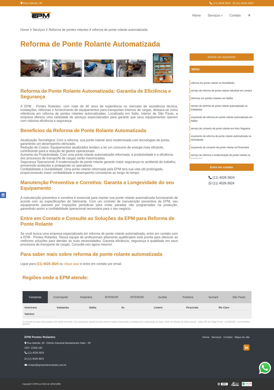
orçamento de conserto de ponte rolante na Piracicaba (220, 147)
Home (196, 15)
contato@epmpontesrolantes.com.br (46, 365)
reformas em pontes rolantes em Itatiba (212, 98)
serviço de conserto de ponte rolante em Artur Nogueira (220, 128)
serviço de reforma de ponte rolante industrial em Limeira (221, 90)
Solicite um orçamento (222, 57)
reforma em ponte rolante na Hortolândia (212, 83)
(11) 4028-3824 (220, 3)
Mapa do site (242, 337)
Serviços (214, 15)
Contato (235, 15)
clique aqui (71, 264)
